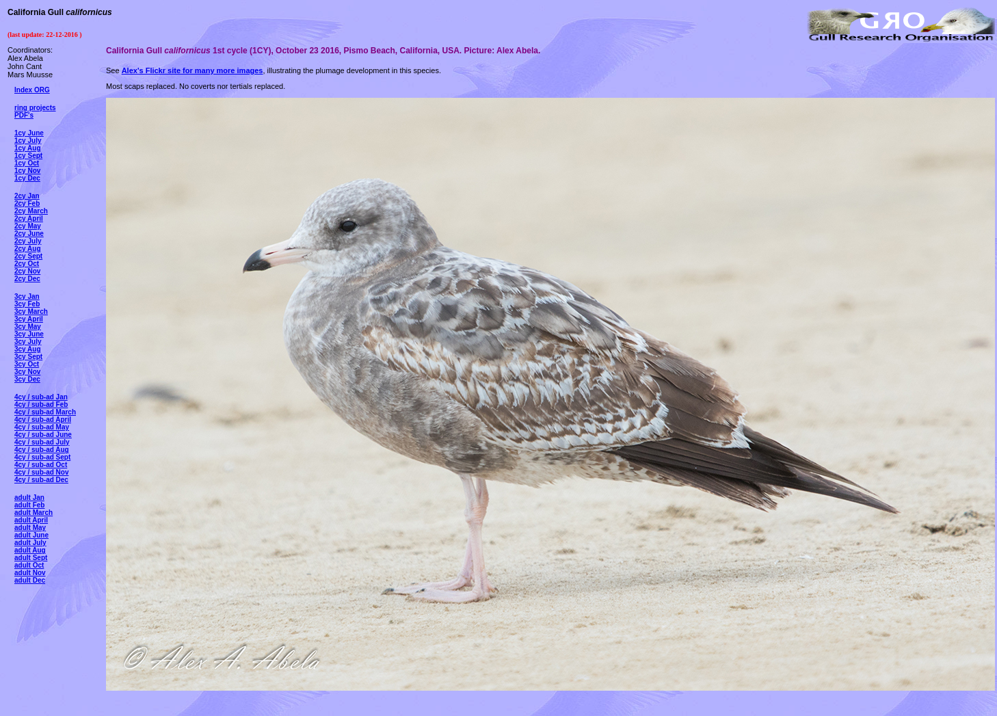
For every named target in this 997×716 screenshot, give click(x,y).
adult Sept (30, 557)
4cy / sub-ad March (45, 412)
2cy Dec (27, 278)
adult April (31, 520)
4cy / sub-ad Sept (42, 457)
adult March (33, 512)
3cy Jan (27, 296)
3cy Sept (28, 356)
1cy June (29, 133)
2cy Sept (28, 256)
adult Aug (30, 550)
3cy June (29, 334)
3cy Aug (27, 349)
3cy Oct (26, 364)
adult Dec (29, 580)
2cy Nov (27, 271)
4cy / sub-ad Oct (40, 464)
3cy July (27, 341)
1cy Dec (27, 178)
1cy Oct (26, 163)
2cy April (28, 218)
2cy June (29, 233)
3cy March (31, 311)
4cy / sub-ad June (43, 434)
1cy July (27, 140)
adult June (31, 535)
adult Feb (29, 505)
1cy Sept (28, 155)
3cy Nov (27, 371)
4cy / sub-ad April (42, 419)
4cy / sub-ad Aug (41, 449)
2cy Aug (27, 248)
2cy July (27, 241)
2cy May (27, 226)
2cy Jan (27, 196)
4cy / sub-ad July (42, 442)
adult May (30, 527)
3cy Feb (27, 304)
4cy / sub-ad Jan (41, 397)
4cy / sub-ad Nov (41, 472)
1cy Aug (27, 148)
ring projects (35, 107)
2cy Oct (26, 263)
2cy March (31, 211)
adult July (30, 542)
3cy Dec (27, 379)
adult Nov (30, 572)
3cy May (27, 326)
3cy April (28, 319)
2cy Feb (27, 203)
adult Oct (29, 565)
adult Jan (29, 497)
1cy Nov (27, 170)
